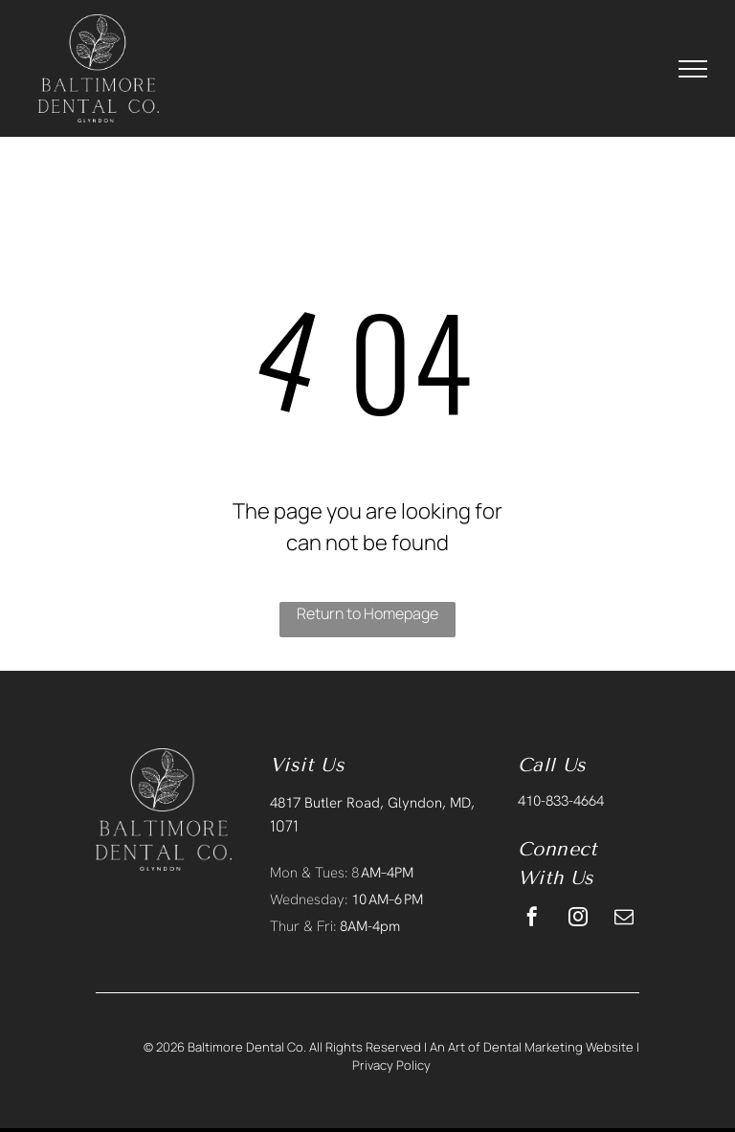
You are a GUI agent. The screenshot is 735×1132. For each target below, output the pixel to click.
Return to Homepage (367, 613)
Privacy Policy (391, 1065)
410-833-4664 (561, 800)
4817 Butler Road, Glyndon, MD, (372, 802)
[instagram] (578, 919)
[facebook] (532, 919)
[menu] (693, 69)
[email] (624, 919)
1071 (284, 825)
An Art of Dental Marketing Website (532, 1046)
